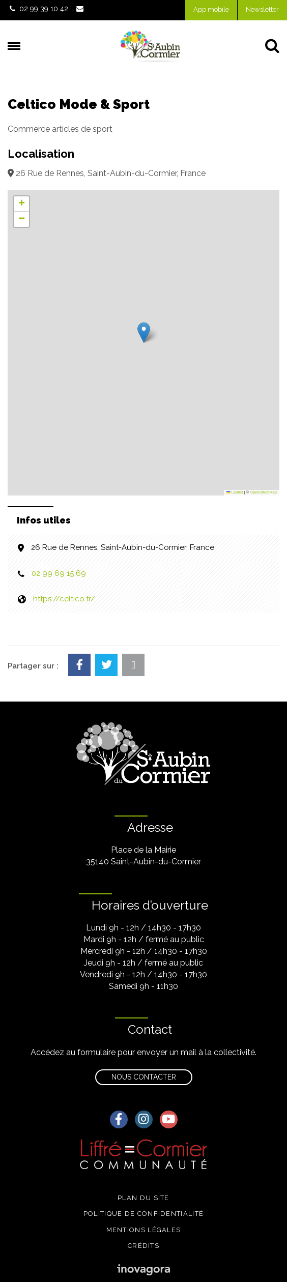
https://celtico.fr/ (64, 598)
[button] (143, 332)
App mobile (211, 9)
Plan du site (143, 1198)
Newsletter (262, 9)
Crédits (143, 1245)
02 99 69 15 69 (59, 573)
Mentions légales (143, 1230)
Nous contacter (143, 1077)
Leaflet (234, 492)
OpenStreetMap (263, 492)
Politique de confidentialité (143, 1213)
